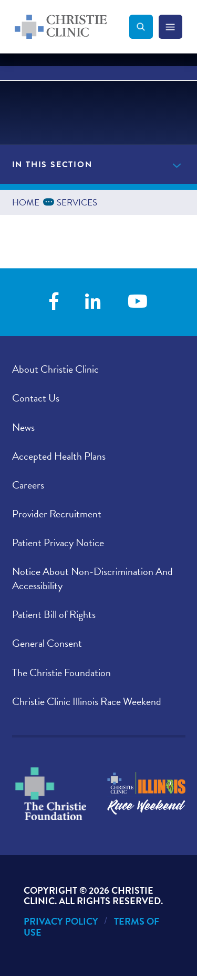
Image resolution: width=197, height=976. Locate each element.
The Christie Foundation (61, 672)
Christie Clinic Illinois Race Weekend (86, 701)
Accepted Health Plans (59, 456)
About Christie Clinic (55, 369)
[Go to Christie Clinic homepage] (72, 27)
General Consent (47, 643)
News (23, 427)
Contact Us (35, 398)
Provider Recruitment (56, 514)
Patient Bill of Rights (54, 614)
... (50, 201)
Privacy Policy (61, 921)
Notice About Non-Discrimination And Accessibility (92, 578)
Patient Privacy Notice (58, 542)
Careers (28, 485)
